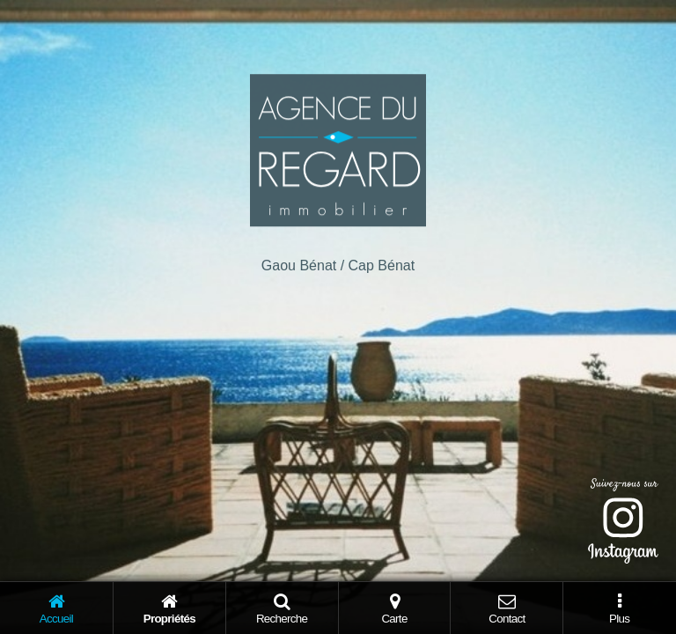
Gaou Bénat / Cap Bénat (338, 265)
